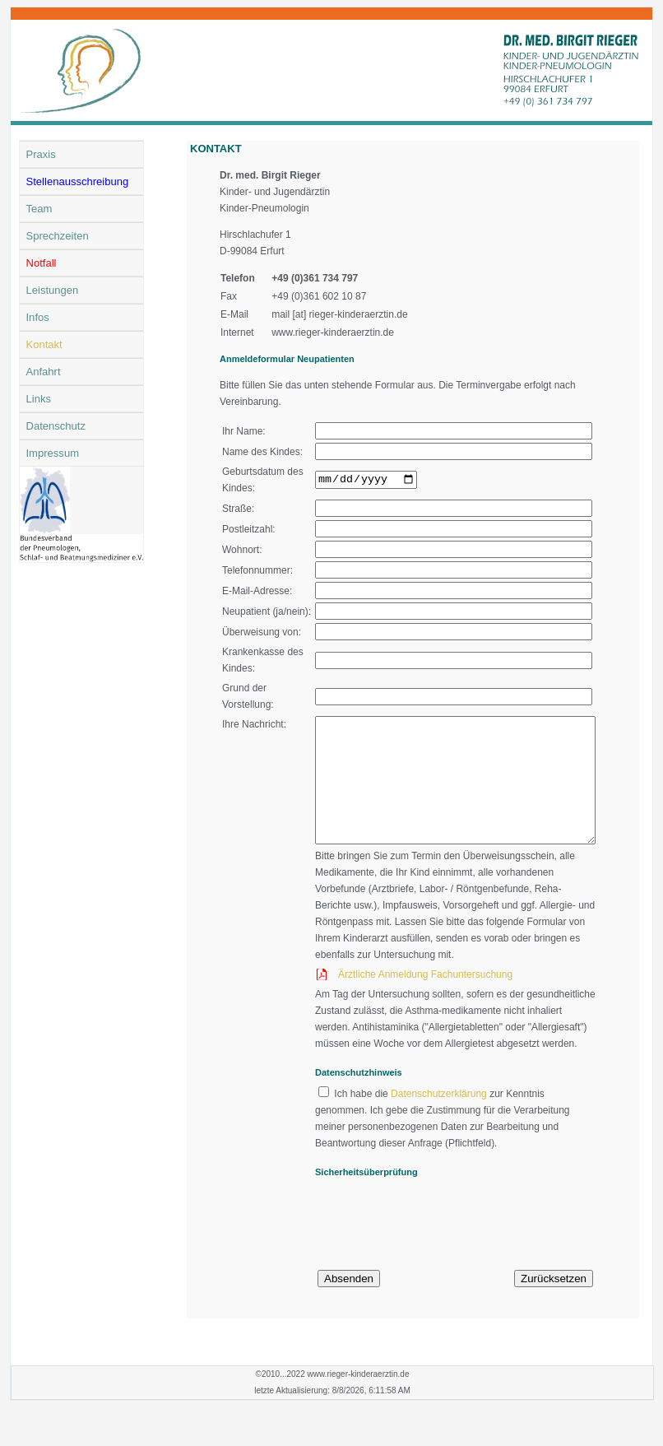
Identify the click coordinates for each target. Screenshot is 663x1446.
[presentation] (421, 1254)
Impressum (53, 453)
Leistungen (52, 290)
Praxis (41, 154)
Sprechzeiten (57, 236)
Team (39, 208)
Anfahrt (43, 371)
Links (38, 399)
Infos (37, 317)
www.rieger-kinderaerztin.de (332, 332)
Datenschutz (56, 426)
